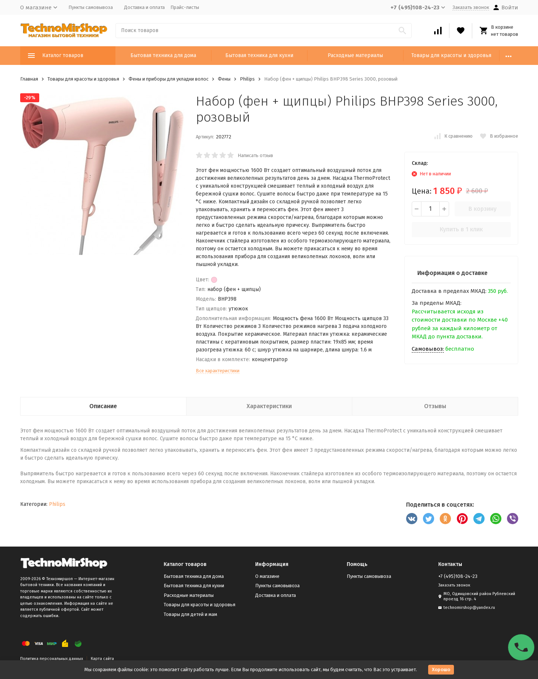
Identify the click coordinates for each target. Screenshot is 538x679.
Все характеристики (217, 370)
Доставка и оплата (144, 7)
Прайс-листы (184, 7)
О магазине (267, 576)
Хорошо (441, 669)
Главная (29, 79)
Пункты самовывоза (90, 7)
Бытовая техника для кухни (259, 55)
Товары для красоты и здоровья (451, 55)
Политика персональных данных (51, 658)
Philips (247, 79)
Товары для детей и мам (190, 614)
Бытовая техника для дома (163, 55)
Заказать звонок (470, 7)
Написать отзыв (255, 155)
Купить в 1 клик (461, 229)
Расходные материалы (355, 55)
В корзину (483, 208)
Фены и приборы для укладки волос (168, 79)
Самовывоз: (428, 348)
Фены (224, 79)
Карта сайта (102, 658)
